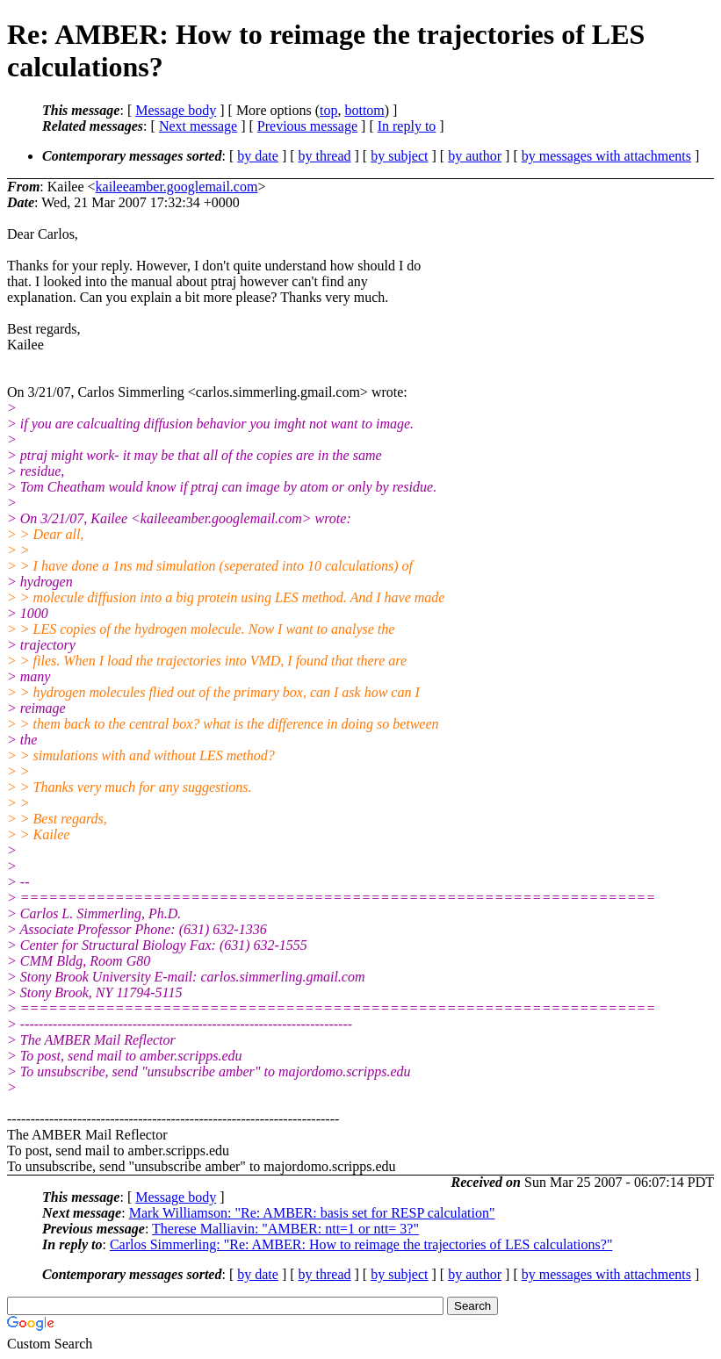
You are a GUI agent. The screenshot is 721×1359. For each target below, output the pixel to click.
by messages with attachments (606, 155)
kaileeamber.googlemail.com (177, 186)
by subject (399, 155)
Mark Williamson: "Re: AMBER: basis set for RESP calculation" (312, 1212)
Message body (175, 110)
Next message (198, 126)
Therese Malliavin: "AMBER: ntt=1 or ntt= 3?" (285, 1228)
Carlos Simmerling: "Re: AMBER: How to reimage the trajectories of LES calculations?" (361, 1244)
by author (474, 155)
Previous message (307, 126)
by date (257, 155)
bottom (364, 110)
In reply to (407, 126)
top (328, 110)
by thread (325, 155)
